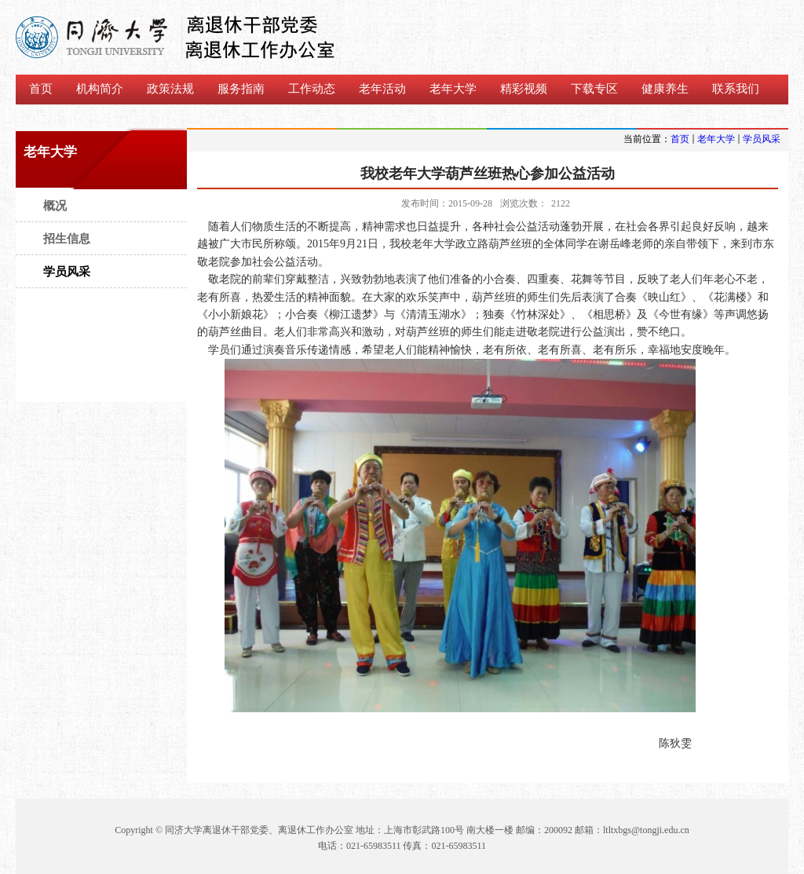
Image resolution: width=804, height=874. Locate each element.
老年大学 (716, 138)
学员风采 (761, 138)
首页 (680, 138)
